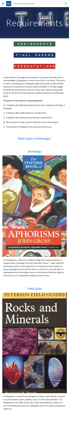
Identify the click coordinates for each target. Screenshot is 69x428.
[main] (34, 22)
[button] (3, 3)
